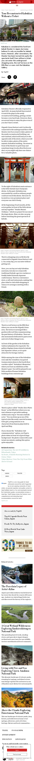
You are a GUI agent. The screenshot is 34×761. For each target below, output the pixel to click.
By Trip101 (4, 72)
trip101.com (4, 43)
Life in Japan (20, 739)
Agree (17, 750)
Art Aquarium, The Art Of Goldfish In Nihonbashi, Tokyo (15, 451)
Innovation (7, 739)
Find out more (17, 754)
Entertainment (9, 735)
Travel (5, 730)
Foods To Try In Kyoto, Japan (16, 524)
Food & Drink (17, 730)
